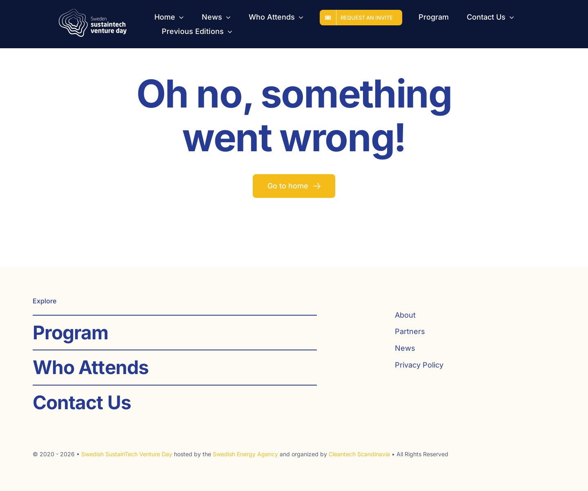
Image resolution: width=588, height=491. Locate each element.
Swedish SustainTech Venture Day (126, 454)
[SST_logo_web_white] (93, 12)
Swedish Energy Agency (245, 454)
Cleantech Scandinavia (359, 454)
